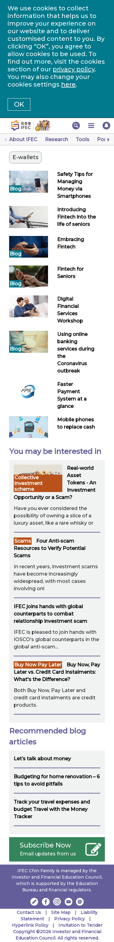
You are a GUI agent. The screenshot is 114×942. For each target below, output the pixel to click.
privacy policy (74, 69)
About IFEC (23, 139)
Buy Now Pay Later (37, 665)
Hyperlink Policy (30, 925)
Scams (22, 541)
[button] (76, 125)
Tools (82, 139)
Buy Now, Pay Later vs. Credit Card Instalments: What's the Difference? (57, 672)
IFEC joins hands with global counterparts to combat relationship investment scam (50, 614)
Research (56, 139)
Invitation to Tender (80, 925)
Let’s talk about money (42, 759)
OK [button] (19, 104)
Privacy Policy (69, 919)
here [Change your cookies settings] (68, 84)
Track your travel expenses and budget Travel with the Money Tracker (52, 809)
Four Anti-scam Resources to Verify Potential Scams (49, 548)
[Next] (108, 140)
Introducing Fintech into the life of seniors (76, 217)
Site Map (61, 912)
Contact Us (29, 912)
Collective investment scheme (28, 483)
